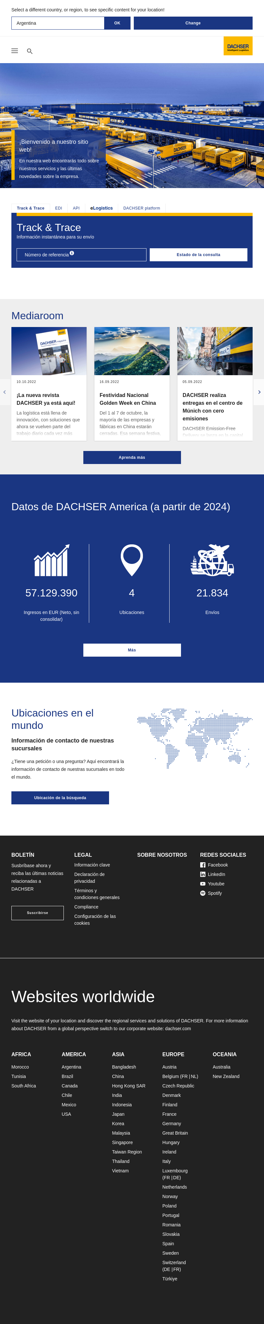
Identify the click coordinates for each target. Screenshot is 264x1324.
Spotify (211, 893)
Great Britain (175, 1133)
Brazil (67, 1076)
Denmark (171, 1095)
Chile (67, 1095)
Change (193, 23)
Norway (170, 1196)
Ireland (169, 1151)
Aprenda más (132, 457)
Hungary (171, 1142)
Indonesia (122, 1104)
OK (117, 23)
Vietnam (120, 1170)
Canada (70, 1085)
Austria (169, 1067)
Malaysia (121, 1133)
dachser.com (178, 1028)
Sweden (170, 1253)
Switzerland (174, 1262)
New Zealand (226, 1076)
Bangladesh (124, 1067)
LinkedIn (212, 874)
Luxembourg (175, 1170)
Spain (168, 1243)
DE (176, 1177)
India (117, 1095)
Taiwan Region (127, 1151)
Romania (171, 1224)
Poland (169, 1205)
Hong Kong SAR (129, 1085)
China (118, 1076)
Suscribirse (37, 913)
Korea (118, 1123)
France (169, 1114)
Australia (221, 1067)
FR (185, 1076)
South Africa (23, 1085)
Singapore (122, 1142)
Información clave (92, 864)
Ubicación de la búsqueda (60, 798)
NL (194, 1076)
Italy (166, 1161)
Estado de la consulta (198, 255)
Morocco (20, 1067)
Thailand (121, 1161)
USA (66, 1114)
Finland (169, 1104)
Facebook (214, 864)
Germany (171, 1123)
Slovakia (171, 1234)
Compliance (86, 906)
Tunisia (18, 1076)
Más (132, 650)
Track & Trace (31, 208)
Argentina (71, 1067)
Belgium (170, 1076)
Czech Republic (178, 1085)
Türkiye (169, 1278)
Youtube (212, 883)
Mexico (69, 1104)
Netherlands (174, 1187)
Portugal (170, 1215)
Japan (118, 1114)
